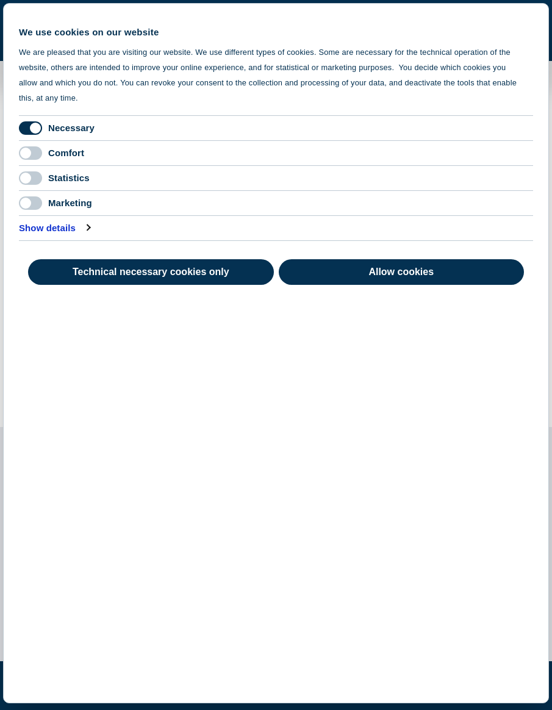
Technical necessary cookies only (151, 272)
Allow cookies (401, 272)
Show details (47, 228)
